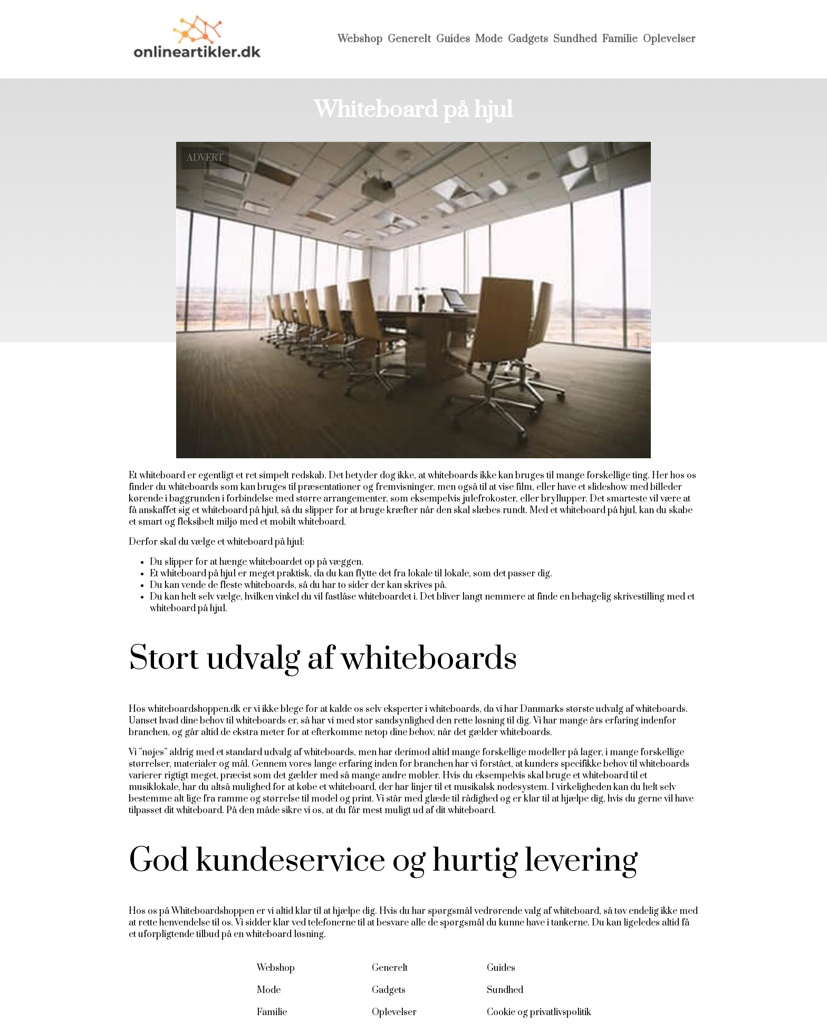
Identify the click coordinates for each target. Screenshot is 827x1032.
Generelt (409, 39)
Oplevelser (669, 39)
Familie (620, 39)
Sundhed (575, 39)
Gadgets (528, 39)
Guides (453, 39)
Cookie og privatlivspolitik (539, 1012)
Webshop (360, 39)
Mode (489, 39)
